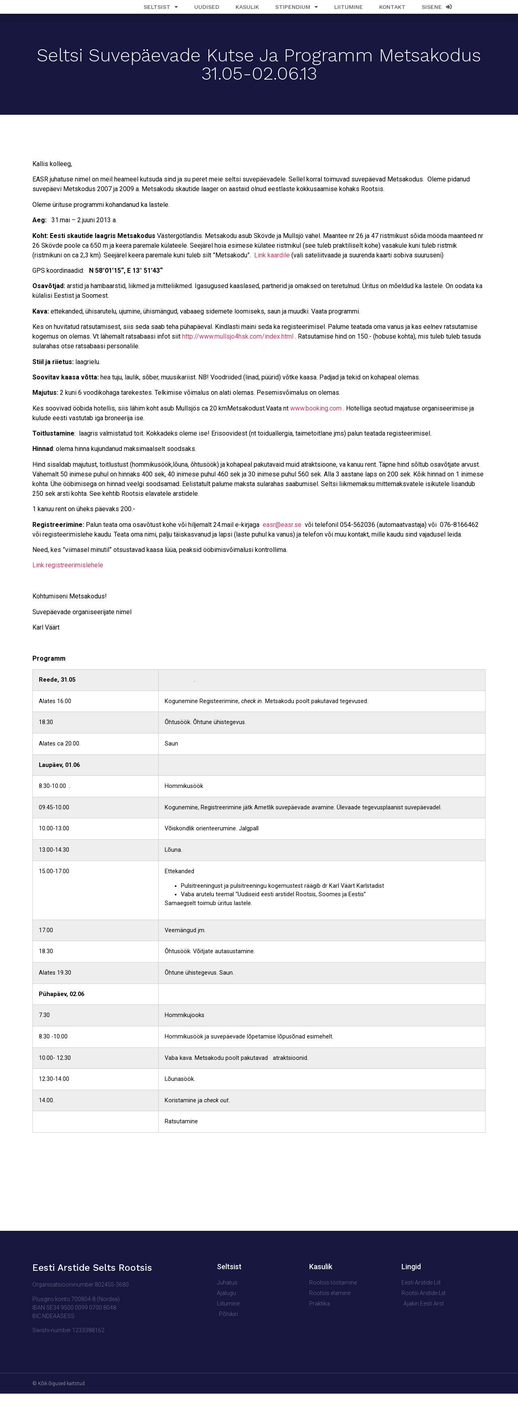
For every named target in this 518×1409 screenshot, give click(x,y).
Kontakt (392, 14)
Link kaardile (272, 270)
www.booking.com (316, 424)
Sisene (437, 14)
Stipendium (296, 14)
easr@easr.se (282, 540)
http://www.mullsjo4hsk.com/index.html (237, 352)
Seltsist (161, 14)
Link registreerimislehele (67, 581)
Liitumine (348, 14)
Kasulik (247, 14)
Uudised (206, 14)
